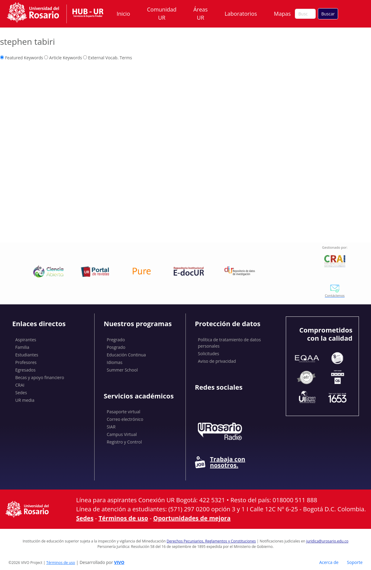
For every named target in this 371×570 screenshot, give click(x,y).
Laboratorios (240, 13)
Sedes (21, 392)
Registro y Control (124, 442)
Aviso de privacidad (217, 361)
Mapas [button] (283, 13)
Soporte (355, 562)
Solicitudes (208, 353)
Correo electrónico (125, 419)
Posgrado (116, 347)
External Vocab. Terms (107, 58)
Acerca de (329, 562)
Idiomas (114, 362)
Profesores (26, 362)
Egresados (25, 370)
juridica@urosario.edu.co (327, 541)
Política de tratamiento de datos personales (229, 343)
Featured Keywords (21, 58)
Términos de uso (123, 518)
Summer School (122, 370)
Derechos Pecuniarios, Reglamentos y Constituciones (211, 541)
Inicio (123, 13)
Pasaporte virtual (123, 411)
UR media (24, 400)
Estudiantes (26, 355)
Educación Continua (126, 355)
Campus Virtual (122, 434)
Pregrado (116, 339)
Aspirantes (25, 339)
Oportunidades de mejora (192, 518)
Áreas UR (200, 13)
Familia (22, 347)
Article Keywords (63, 58)
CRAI (19, 385)
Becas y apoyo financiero (39, 377)
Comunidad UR (161, 13)
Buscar (328, 14)
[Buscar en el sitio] (305, 14)
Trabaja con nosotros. (220, 462)
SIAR (111, 427)
